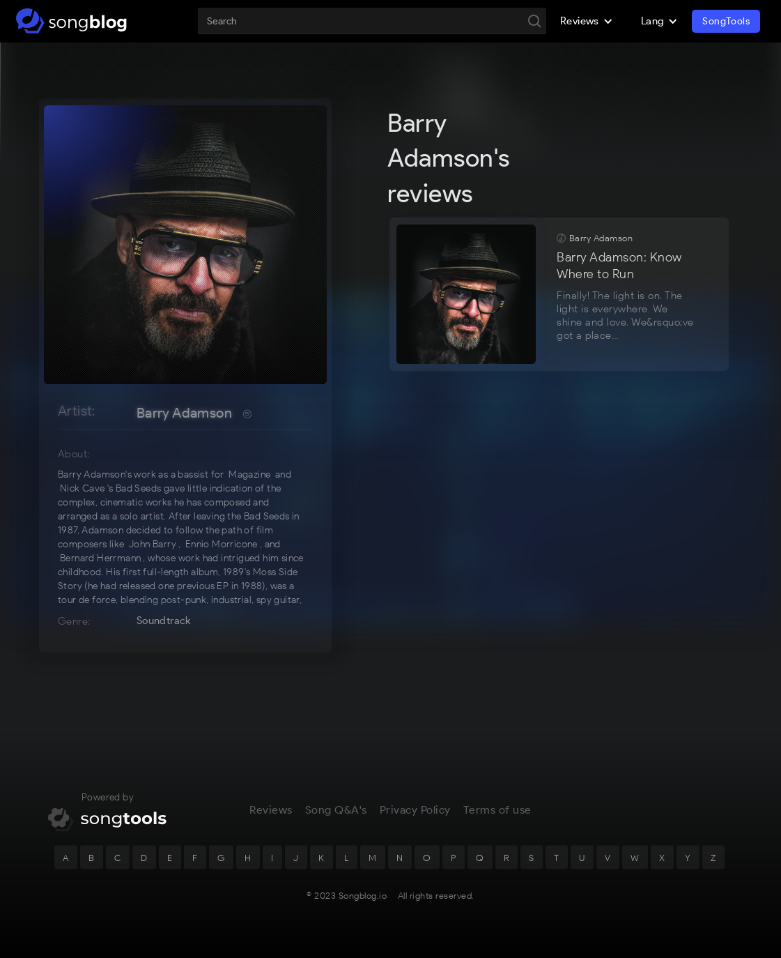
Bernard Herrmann (100, 558)
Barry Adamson (184, 412)
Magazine (249, 474)
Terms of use (497, 820)
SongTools (726, 21)
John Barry (152, 544)
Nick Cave (82, 488)
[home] (71, 20)
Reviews (271, 820)
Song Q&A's (336, 820)
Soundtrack (164, 620)
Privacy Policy (415, 820)
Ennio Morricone (221, 544)
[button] (586, 21)
